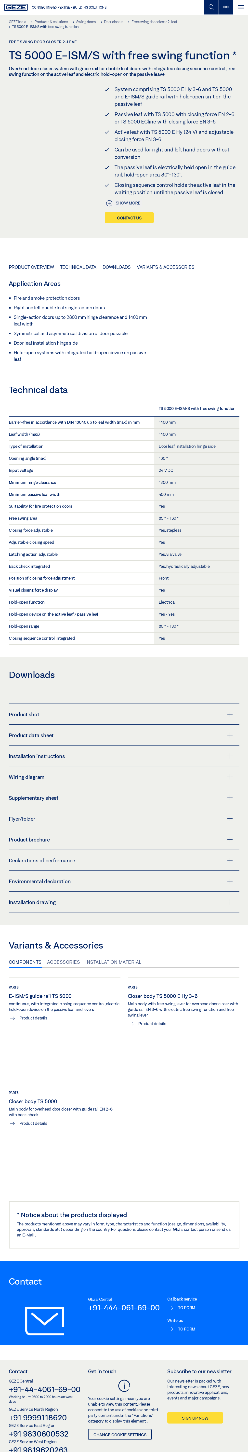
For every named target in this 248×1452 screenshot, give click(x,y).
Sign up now (195, 1418)
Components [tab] (25, 962)
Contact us (129, 218)
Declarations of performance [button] (121, 860)
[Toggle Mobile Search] (211, 7)
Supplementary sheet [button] (121, 798)
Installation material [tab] (113, 962)
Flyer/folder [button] (121, 819)
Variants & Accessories (166, 267)
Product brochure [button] (121, 839)
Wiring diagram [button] (121, 777)
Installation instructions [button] (121, 756)
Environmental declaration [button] (121, 881)
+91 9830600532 (39, 1433)
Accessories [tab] (63, 962)
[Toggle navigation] (240, 7)
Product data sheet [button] (121, 735)
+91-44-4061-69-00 (44, 1389)
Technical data (78, 267)
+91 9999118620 (38, 1417)
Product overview (31, 267)
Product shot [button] (121, 714)
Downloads (117, 267)
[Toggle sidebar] (226, 7)
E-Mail (28, 1235)
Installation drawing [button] (121, 902)
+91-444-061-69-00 (124, 1307)
